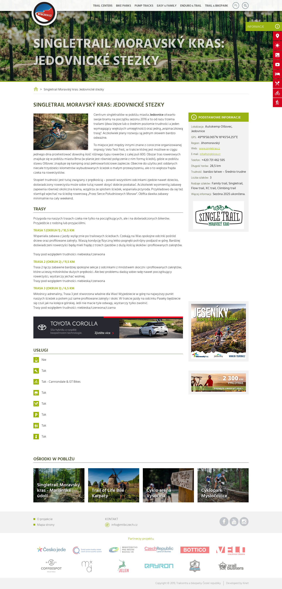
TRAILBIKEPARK (216, 5)
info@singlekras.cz (210, 154)
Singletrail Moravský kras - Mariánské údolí (58, 490)
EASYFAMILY (167, 5)
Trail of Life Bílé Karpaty (108, 493)
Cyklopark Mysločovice (214, 493)
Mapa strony (46, 525)
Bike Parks (123, 5)
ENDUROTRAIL (190, 5)
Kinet (246, 583)
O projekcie (45, 519)
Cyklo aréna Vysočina (158, 493)
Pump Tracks (144, 5)
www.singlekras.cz (209, 149)
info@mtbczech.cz (124, 525)
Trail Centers (102, 5)
